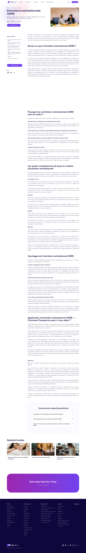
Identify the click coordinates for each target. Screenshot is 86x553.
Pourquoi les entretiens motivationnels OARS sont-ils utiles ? (14, 43)
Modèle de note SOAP (45, 509)
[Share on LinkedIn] (8, 72)
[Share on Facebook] (11, 72)
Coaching (25, 520)
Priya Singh (13, 20)
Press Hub (59, 509)
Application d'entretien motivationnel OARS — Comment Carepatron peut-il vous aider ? (14, 53)
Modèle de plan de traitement (46, 516)
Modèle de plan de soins (45, 518)
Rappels (8, 525)
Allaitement (26, 524)
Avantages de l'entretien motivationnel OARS (14, 50)
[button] (77, 504)
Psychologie (26, 509)
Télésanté (8, 509)
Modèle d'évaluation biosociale (46, 520)
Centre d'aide (60, 518)
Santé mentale (26, 522)
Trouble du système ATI (45, 522)
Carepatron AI (60, 511)
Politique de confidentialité (62, 522)
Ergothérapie (26, 518)
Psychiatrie (26, 525)
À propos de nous (61, 506)
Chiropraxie (26, 507)
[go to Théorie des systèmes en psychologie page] (43, 449)
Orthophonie (26, 533)
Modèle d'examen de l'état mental (46, 513)
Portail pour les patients (11, 513)
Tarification (60, 516)
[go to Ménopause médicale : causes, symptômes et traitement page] (18, 449)
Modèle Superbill (44, 506)
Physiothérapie (26, 515)
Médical (25, 534)
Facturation (9, 516)
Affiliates (59, 507)
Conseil (25, 511)
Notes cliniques (9, 511)
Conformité (9, 524)
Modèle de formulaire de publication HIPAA (48, 511)
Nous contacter (60, 525)
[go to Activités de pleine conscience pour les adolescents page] (67, 449)
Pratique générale (27, 513)
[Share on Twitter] (14, 72)
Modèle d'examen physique (45, 515)
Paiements (8, 518)
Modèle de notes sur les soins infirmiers (47, 507)
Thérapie (25, 506)
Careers (59, 515)
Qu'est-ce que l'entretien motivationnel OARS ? (14, 40)
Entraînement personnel (28, 527)
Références (9, 56)
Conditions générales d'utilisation (63, 524)
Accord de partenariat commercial (64, 520)
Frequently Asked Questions (12, 58)
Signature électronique (11, 522)
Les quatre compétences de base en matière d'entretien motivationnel (14, 46)
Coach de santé (26, 516)
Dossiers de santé (10, 506)
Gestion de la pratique (10, 507)
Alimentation (26, 531)
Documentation (9, 520)
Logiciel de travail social (28, 529)
